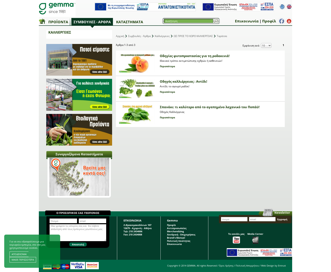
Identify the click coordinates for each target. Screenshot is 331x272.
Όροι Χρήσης (226, 265)
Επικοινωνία (247, 21)
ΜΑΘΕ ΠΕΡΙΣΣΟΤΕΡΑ (23, 259)
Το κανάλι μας (236, 237)
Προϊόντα (58, 21)
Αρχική (120, 36)
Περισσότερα (167, 66)
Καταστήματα (129, 21)
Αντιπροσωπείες (176, 228)
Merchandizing (175, 231)
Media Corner (255, 238)
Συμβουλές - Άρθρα (92, 21)
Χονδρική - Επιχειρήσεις (181, 234)
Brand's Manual (176, 237)
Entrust (282, 265)
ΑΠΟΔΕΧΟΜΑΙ (19, 254)
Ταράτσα (222, 36)
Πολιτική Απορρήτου (247, 265)
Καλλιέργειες (162, 36)
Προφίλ (269, 21)
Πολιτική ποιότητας (178, 240)
